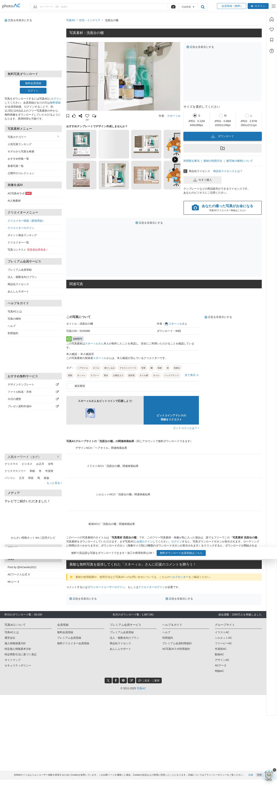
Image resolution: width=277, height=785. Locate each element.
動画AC (219, 654)
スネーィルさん (94, 343)
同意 (259, 780)
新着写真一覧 (16, 165)
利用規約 (13, 333)
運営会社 (10, 637)
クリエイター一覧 (18, 242)
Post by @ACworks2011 (22, 567)
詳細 (250, 780)
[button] (67, 116)
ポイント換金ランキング (22, 235)
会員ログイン (145, 541)
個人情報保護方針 (15, 643)
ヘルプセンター (179, 576)
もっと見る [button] (54, 482)
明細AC (219, 670)
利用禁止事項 (191, 160)
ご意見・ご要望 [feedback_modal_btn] (148, 680)
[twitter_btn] (108, 680)
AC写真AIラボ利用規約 (176, 648)
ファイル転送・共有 (33, 391)
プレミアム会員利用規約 (177, 643)
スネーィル (173, 115)
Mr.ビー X (13, 581)
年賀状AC (221, 648)
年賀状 (49, 470)
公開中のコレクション (21, 173)
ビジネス (27, 463)
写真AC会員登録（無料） (103, 553)
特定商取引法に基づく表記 (21, 654)
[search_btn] (203, 7)
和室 (31, 477)
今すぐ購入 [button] (202, 180)
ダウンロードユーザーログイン (106, 587)
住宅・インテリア (89, 20)
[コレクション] (271, 40)
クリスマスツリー (15, 470)
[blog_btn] (131, 680)
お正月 (40, 463)
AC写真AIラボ (20, 193)
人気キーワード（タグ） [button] (33, 456)
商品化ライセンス (18, 284)
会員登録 (242, 549)
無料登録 (55, 102)
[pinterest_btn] (123, 680)
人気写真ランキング (20, 144)
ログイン (258, 5)
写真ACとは (15, 311)
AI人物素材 (14, 200)
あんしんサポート (18, 291)
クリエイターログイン (21, 227)
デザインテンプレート (33, 384)
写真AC (70, 20)
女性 (50, 463)
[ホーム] (271, 19)
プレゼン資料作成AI (33, 406)
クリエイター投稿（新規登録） (26, 220)
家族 (46, 477)
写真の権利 (14, 318)
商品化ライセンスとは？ (228, 171)
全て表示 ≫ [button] (192, 374)
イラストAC (222, 632)
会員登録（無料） (231, 5)
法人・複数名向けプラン (22, 276)
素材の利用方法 (212, 160)
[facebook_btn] (116, 680)
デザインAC (222, 659)
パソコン (10, 477)
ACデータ (221, 665)
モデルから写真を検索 (21, 151)
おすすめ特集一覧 (18, 158)
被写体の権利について (239, 160)
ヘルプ (12, 325)
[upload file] (173, 7)
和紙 (32, 470)
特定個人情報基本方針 (18, 648)
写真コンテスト (28, 249)
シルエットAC (223, 637)
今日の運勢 (33, 399)
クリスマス (11, 463)
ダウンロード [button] (222, 136)
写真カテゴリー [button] (33, 136)
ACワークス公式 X (19, 574)
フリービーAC (223, 643)
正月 (21, 477)
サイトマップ (13, 659)
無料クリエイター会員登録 (73, 643)
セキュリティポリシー (18, 665)
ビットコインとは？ (186, 427)
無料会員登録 (33, 83)
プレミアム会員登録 (20, 269)
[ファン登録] (271, 29)
